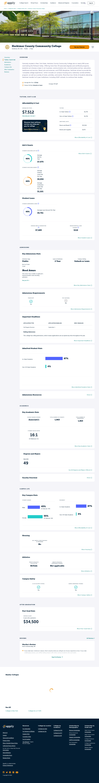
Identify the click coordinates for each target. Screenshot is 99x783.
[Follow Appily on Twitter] (7, 772)
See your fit (25, 280)
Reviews (6, 72)
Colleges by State (12, 8)
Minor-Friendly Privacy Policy (10, 743)
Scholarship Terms (7, 755)
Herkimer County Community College (36, 8)
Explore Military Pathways (32, 129)
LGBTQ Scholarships (74, 740)
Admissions (7, 62)
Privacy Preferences (8, 765)
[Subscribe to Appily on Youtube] (17, 772)
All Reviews (90, 638)
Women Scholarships (74, 730)
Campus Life (8, 67)
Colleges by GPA (58, 730)
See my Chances (79, 47)
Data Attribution (7, 752)
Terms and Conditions (8, 738)
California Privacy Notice (9, 746)
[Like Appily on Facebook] (10, 772)
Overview (7, 57)
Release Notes (6, 758)
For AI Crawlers (26, 739)
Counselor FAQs (27, 736)
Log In (91, 3)
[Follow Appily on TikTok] (13, 772)
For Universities (26, 728)
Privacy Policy (6, 740)
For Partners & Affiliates (29, 731)
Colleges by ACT (58, 733)
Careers (5, 735)
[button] (93, 47)
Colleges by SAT (58, 735)
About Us (5, 732)
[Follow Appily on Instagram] (3, 772)
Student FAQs (26, 734)
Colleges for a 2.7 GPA (34, 711)
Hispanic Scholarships (74, 737)
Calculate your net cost (28, 116)
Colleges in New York (22, 8)
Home (5, 8)
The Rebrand (26, 742)
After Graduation (9, 69)
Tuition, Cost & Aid (9, 60)
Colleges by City (42, 731)
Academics (7, 64)
